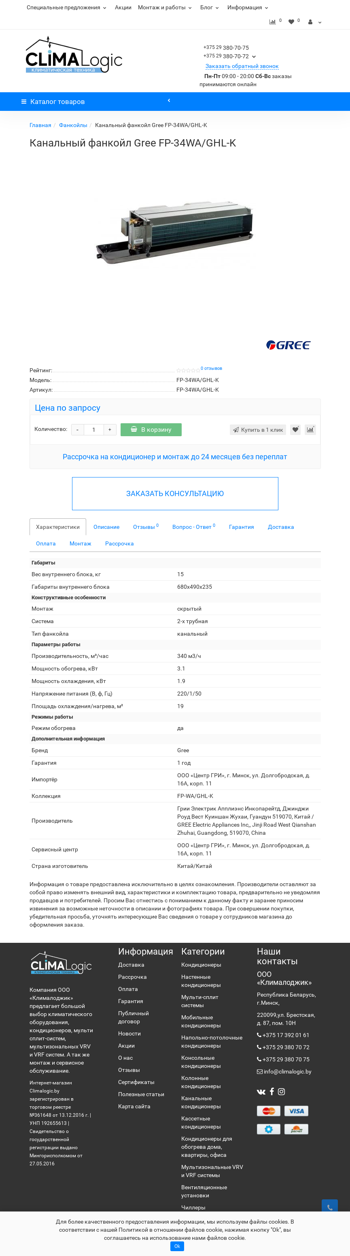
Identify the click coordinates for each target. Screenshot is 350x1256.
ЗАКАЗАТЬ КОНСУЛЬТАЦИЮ (175, 493)
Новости (129, 1033)
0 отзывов (211, 368)
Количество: (50, 429)
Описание (106, 527)
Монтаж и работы (166, 7)
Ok (177, 1246)
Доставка (281, 527)
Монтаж (80, 543)
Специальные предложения (67, 7)
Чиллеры (193, 1207)
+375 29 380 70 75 (285, 1059)
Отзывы (146, 526)
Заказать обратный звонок (242, 66)
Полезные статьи (141, 1094)
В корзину (151, 429)
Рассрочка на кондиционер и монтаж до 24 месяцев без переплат (175, 456)
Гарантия (241, 527)
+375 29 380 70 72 (285, 1047)
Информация (248, 7)
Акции (123, 7)
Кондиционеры (201, 964)
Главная (40, 125)
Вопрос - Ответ (193, 526)
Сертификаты (136, 1082)
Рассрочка (119, 543)
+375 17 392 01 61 (285, 1035)
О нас (125, 1057)
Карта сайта (134, 1106)
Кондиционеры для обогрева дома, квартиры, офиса (206, 1146)
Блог (210, 7)
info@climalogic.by (287, 1071)
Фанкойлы (73, 125)
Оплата (46, 543)
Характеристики (58, 527)
